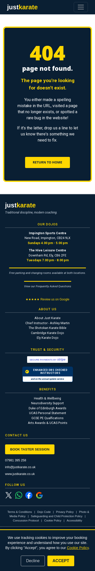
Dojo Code (44, 511)
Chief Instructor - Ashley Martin (47, 323)
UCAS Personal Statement (47, 413)
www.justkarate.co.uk (20, 474)
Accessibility (74, 520)
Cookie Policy (52, 520)
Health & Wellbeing (47, 398)
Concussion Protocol (26, 520)
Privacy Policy (65, 511)
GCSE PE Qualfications (47, 418)
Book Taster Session (29, 449)
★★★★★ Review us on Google (47, 299)
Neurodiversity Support (47, 403)
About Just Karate (47, 318)
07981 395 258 (15, 460)
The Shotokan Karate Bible (47, 328)
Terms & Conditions (19, 511)
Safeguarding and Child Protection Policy (56, 516)
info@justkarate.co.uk (20, 467)
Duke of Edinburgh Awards (47, 408)
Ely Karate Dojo (48, 338)
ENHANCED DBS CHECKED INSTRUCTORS (46, 371)
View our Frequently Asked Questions (47, 286)
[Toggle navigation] (81, 7)
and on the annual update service (47, 379)
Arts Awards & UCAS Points (47, 423)
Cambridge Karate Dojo (47, 333)
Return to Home (47, 162)
